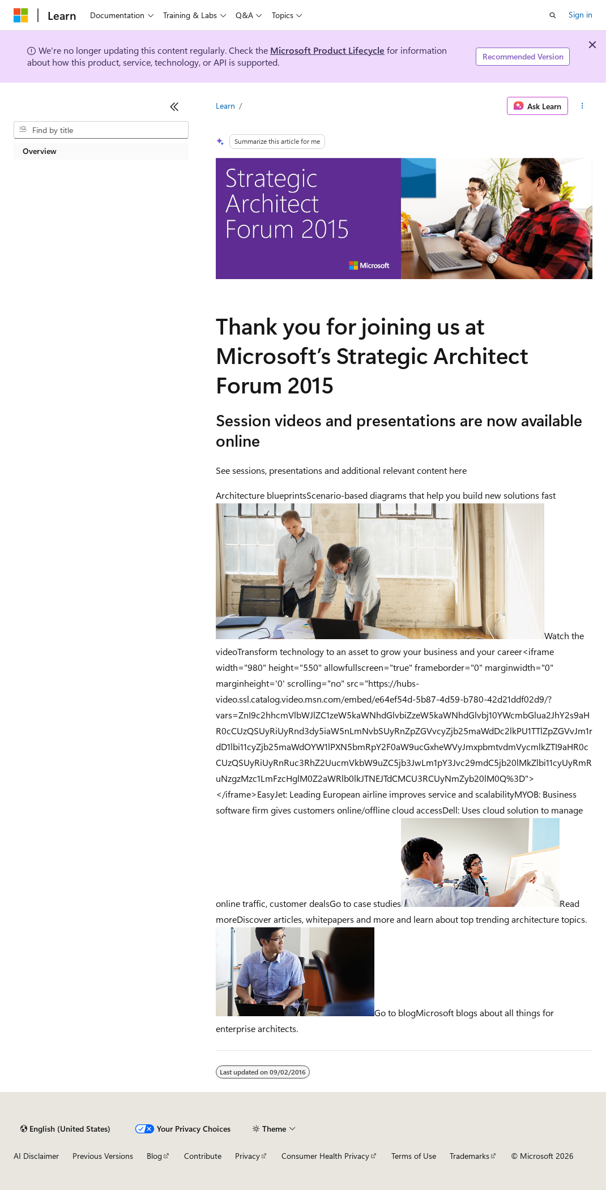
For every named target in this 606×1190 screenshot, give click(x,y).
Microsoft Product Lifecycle (327, 50)
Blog (154, 1155)
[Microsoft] (21, 15)
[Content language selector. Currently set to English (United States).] (65, 1129)
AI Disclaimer (36, 1155)
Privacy (247, 1155)
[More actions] (582, 106)
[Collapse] (174, 106)
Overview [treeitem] (40, 150)
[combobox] (101, 130)
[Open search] (552, 15)
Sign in (580, 14)
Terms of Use (413, 1155)
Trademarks (469, 1155)
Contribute (202, 1155)
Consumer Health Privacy (325, 1155)
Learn (225, 105)
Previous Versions (102, 1155)
